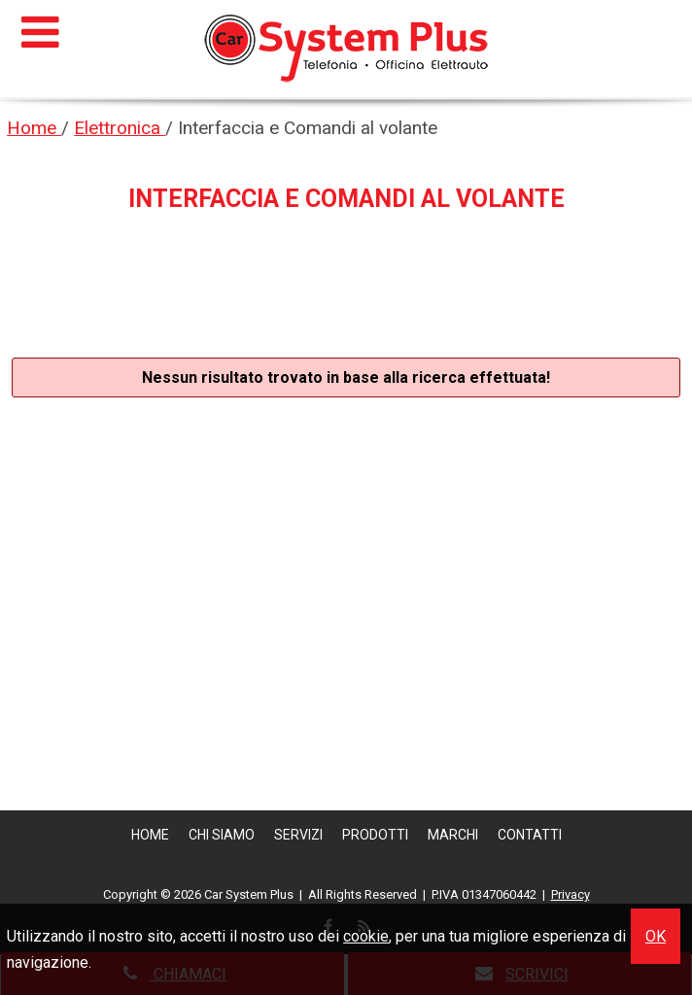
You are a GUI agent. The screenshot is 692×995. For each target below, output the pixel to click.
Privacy (570, 894)
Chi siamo (222, 834)
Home (150, 834)
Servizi (298, 834)
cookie (366, 936)
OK (655, 936)
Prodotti (375, 834)
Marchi (453, 834)
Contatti (530, 834)
